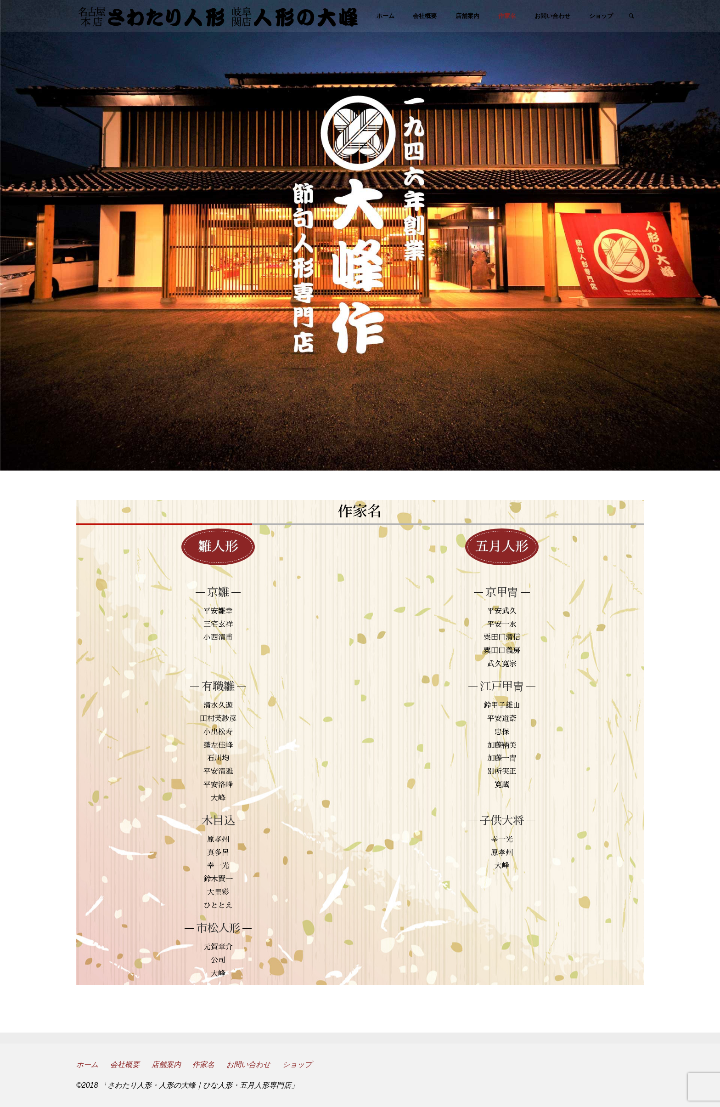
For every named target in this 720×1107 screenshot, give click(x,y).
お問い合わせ (248, 1064)
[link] (631, 16)
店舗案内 (166, 1064)
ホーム (87, 1064)
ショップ (297, 1064)
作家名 (203, 1064)
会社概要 (125, 1064)
